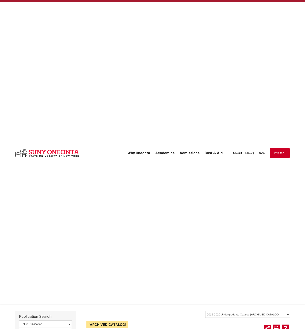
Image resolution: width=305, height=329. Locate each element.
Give (261, 153)
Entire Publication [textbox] (31, 324)
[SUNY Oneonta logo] (47, 153)
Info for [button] (279, 153)
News (249, 153)
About (237, 153)
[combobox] (247, 314)
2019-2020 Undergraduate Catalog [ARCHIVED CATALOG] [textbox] (243, 314)
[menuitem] (237, 153)
